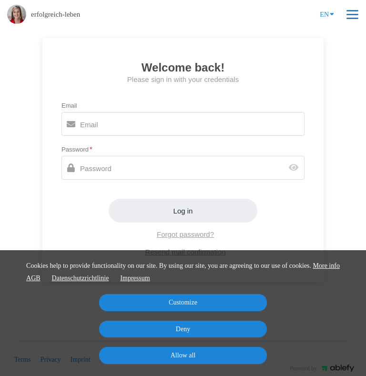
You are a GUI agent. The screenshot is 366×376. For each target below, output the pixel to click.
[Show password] (295, 168)
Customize (183, 302)
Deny (183, 329)
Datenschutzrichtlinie (80, 278)
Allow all (183, 355)
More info (326, 265)
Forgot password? (185, 234)
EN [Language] (327, 14)
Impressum (135, 278)
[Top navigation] (352, 14)
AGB (33, 278)
